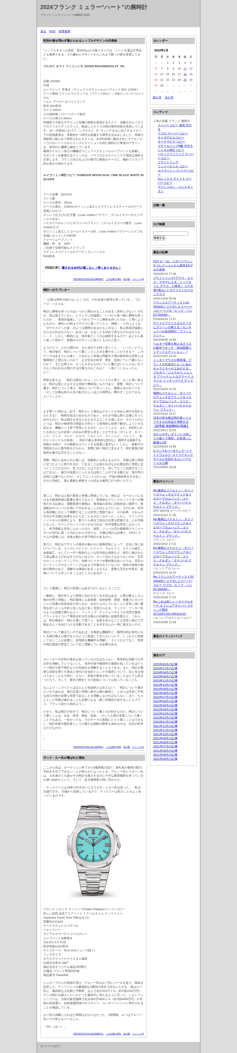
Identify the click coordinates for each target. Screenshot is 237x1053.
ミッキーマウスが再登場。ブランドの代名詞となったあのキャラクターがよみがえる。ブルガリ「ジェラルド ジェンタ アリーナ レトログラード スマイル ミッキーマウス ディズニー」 (173, 372)
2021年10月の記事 (165, 734)
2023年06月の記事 (165, 676)
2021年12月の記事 (165, 726)
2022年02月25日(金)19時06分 (88, 279)
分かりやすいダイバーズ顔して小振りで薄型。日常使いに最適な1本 (172, 438)
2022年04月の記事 (165, 709)
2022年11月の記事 (165, 680)
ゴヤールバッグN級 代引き (175, 146)
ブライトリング (168, 162)
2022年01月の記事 (165, 721)
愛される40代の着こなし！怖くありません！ (91, 267)
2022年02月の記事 (165, 717)
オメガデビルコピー (171, 137)
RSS (52, 31)
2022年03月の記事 (165, 713)
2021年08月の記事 (165, 742)
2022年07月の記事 (165, 697)
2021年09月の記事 (165, 738)
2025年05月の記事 (165, 664)
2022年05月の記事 (165, 705)
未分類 (126, 279)
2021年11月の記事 (165, 730)
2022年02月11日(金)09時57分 (88, 1034)
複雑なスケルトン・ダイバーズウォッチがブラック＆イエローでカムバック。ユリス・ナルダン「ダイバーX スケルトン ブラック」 (172, 401)
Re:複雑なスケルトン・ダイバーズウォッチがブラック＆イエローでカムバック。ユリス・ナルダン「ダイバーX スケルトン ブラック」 (173, 499)
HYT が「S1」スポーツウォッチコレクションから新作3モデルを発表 (173, 265)
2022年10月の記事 (165, 685)
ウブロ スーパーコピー (173, 133)
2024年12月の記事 (165, 668)
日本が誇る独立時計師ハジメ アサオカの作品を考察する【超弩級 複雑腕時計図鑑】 (172, 422)
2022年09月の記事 (165, 689)
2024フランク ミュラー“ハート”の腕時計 (94, 7)
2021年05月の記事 (165, 754)
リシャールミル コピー (173, 166)
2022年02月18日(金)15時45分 (88, 747)
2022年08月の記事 (165, 693)
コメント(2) (138, 747)
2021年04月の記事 (165, 759)
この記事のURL (113, 279)
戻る (43, 31)
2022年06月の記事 (165, 701)
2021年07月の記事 (165, 746)
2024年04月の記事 (165, 672)
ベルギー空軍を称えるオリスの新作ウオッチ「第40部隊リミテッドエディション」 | (172, 348)
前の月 (157, 97)
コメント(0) (138, 279)
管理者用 (64, 31)
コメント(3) (138, 1034)
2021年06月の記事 (165, 750)
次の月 (169, 97)
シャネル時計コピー (171, 150)
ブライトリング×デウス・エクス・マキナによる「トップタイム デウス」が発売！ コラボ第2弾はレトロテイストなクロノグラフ (173, 286)
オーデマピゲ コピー (171, 141)
